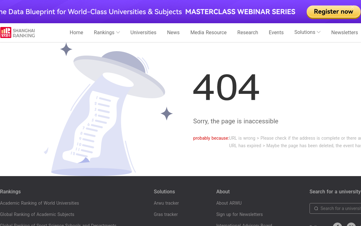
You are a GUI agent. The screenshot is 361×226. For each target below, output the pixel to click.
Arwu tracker (166, 203)
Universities (144, 32)
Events (276, 32)
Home (76, 32)
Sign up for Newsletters (239, 214)
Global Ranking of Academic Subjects (37, 214)
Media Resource (208, 32)
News (173, 32)
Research (247, 32)
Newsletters (344, 32)
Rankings (107, 32)
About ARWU (229, 203)
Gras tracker (166, 214)
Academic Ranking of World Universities (39, 203)
